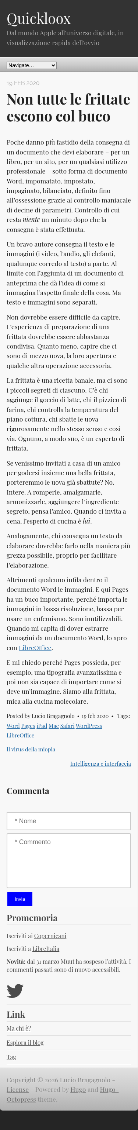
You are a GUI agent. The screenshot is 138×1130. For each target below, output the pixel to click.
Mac (54, 725)
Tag (11, 1057)
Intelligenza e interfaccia (100, 763)
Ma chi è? (19, 1028)
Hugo (78, 1089)
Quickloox (39, 18)
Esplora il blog (25, 1042)
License (18, 1089)
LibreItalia (45, 948)
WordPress (89, 725)
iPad (41, 725)
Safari (67, 725)
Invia (20, 899)
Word (13, 725)
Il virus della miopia (31, 749)
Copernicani (50, 936)
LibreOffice (35, 647)
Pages (28, 725)
